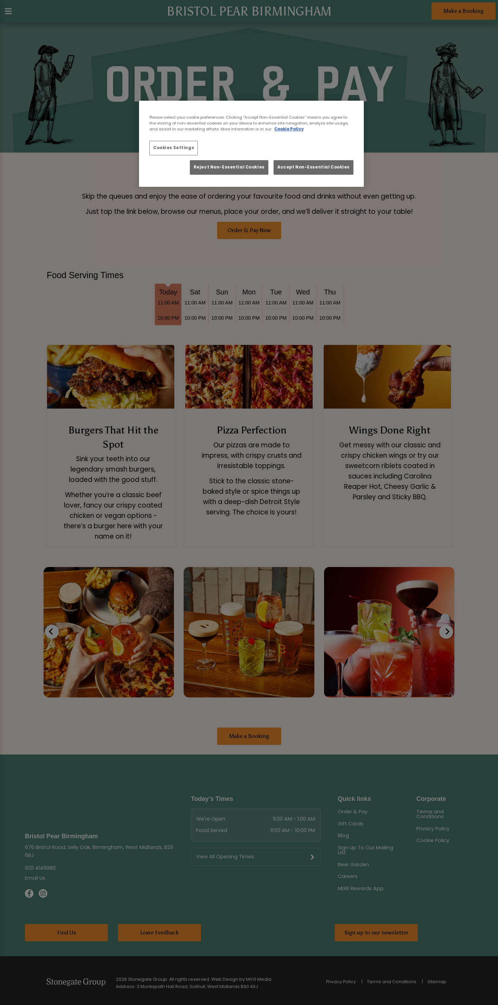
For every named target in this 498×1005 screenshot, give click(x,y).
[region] (251, 144)
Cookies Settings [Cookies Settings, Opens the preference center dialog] (173, 147)
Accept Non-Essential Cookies (313, 167)
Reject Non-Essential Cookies (229, 167)
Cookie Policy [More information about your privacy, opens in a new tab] (289, 129)
